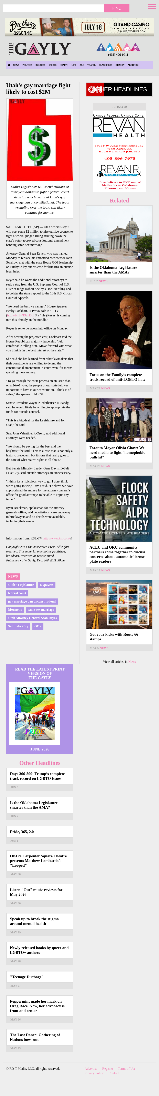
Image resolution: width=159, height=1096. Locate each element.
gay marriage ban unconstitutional (32, 601)
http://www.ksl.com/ (58, 538)
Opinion (120, 65)
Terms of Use (127, 1068)
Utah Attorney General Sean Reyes (32, 618)
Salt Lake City (18, 626)
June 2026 (39, 749)
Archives (133, 65)
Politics (27, 65)
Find (116, 8)
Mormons (15, 609)
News (16, 65)
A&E (82, 65)
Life (74, 65)
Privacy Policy (94, 1073)
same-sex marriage (41, 609)
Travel (91, 65)
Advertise (91, 1068)
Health (64, 65)
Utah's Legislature (21, 584)
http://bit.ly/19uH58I (22, 315)
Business (40, 65)
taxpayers (46, 584)
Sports (53, 65)
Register (107, 1068)
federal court (17, 593)
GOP (38, 626)
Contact (114, 1073)
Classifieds (105, 65)
